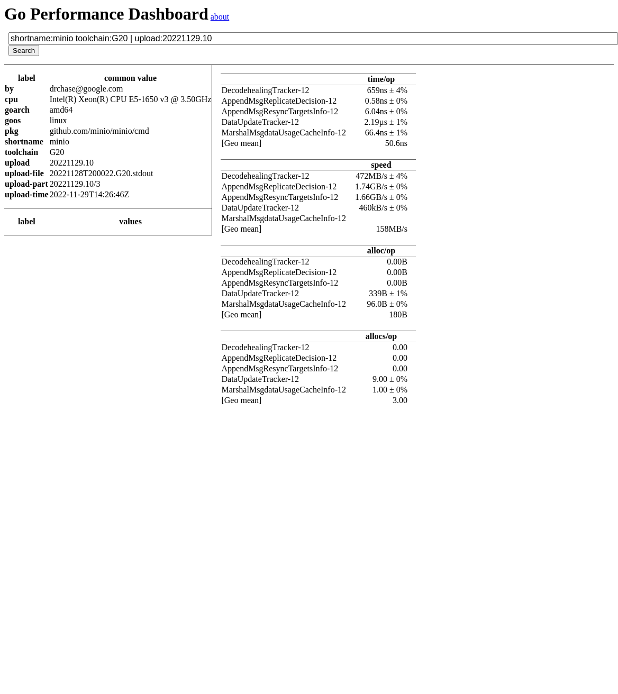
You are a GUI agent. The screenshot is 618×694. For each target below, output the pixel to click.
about (220, 16)
